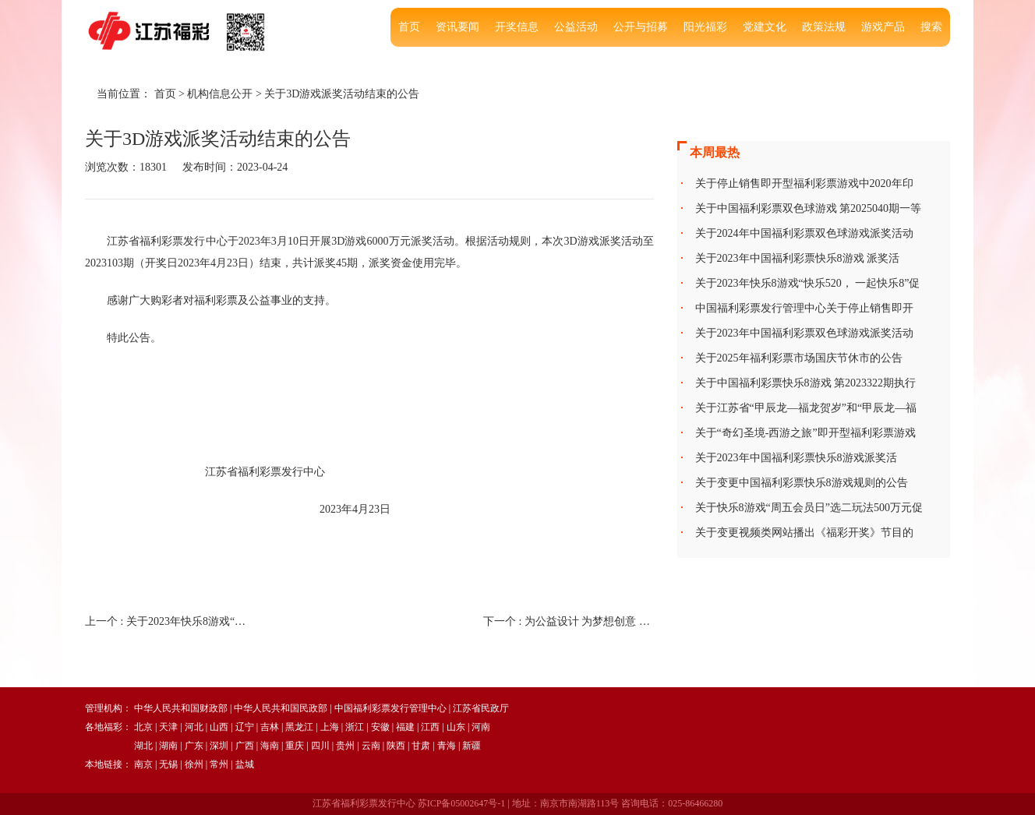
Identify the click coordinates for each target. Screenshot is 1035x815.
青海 (446, 745)
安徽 (380, 727)
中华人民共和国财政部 (181, 708)
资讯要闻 (457, 27)
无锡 (168, 764)
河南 (481, 727)
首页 (409, 27)
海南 (269, 745)
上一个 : (170, 621)
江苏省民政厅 (481, 708)
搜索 (931, 27)
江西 (430, 727)
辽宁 (244, 727)
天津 (168, 727)
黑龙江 (299, 727)
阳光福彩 (705, 27)
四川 (320, 745)
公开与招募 (640, 27)
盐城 (244, 764)
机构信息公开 (220, 94)
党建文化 (764, 27)
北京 (143, 727)
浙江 (354, 727)
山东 (456, 727)
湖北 (143, 745)
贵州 (345, 745)
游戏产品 (883, 27)
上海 (329, 727)
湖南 (168, 745)
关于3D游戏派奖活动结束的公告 (341, 94)
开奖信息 (517, 27)
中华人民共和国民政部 (280, 708)
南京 (143, 764)
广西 (244, 745)
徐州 (194, 764)
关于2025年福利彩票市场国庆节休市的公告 (799, 358)
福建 (405, 727)
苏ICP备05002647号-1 (462, 803)
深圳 (219, 745)
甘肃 (421, 745)
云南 (371, 745)
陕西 (396, 745)
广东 (194, 745)
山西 (219, 727)
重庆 (294, 745)
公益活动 (576, 27)
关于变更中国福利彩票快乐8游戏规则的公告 (801, 483)
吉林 (269, 727)
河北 (194, 727)
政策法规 (824, 27)
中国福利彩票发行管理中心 (390, 708)
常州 (219, 764)
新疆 (471, 745)
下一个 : (568, 621)
